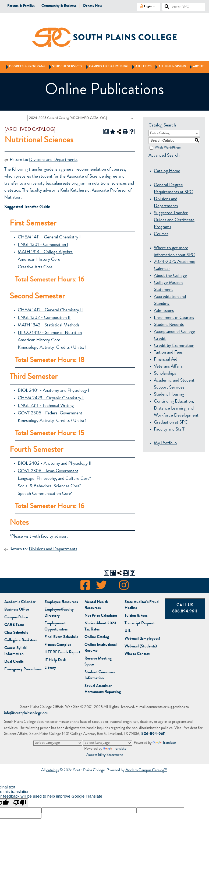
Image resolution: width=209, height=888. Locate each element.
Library (50, 668)
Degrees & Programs (24, 67)
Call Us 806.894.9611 (184, 608)
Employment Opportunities (56, 627)
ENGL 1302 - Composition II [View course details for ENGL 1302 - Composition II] (44, 318)
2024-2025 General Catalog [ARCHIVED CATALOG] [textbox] (68, 118)
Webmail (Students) (141, 647)
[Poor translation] (19, 803)
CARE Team (14, 625)
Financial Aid (165, 359)
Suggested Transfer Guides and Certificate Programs (174, 220)
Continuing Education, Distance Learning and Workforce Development (176, 408)
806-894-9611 (153, 734)
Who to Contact (137, 654)
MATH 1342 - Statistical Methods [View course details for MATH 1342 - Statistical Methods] (48, 325)
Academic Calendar (20, 602)
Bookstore (20, 641)
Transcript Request (140, 624)
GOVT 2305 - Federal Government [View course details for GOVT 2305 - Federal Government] (50, 413)
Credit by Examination (174, 346)
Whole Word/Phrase (167, 147)
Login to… (147, 6)
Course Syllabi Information (15, 651)
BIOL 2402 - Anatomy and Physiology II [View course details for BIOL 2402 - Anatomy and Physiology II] (54, 463)
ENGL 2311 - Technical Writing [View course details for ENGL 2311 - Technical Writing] (46, 406)
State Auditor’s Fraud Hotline (142, 605)
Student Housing (169, 394)
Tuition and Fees (168, 352)
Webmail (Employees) (142, 639)
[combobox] (81, 118)
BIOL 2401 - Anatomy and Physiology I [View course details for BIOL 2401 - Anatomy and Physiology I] (53, 391)
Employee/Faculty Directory (59, 613)
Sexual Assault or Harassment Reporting (102, 689)
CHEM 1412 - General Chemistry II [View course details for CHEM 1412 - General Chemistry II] (50, 310)
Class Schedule (16, 633)
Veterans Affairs (168, 366)
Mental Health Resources (96, 605)
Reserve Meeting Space (98, 662)
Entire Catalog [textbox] (159, 133)
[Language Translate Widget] (57, 742)
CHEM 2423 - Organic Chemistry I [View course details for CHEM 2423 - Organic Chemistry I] (51, 398)
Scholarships (165, 373)
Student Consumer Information (99, 676)
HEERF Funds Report (62, 653)
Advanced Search (163, 155)
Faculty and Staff (169, 429)
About (196, 67)
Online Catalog (96, 637)
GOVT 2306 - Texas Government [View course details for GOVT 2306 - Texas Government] (48, 471)
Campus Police (16, 618)
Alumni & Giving (170, 67)
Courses (161, 234)
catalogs (52, 771)
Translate (164, 743)
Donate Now (92, 6)
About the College (170, 276)
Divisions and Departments (53, 160)
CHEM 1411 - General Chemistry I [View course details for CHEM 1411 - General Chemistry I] (49, 237)
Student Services (64, 67)
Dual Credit (13, 662)
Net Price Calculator (100, 616)
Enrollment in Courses (174, 318)
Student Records (169, 325)
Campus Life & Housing (106, 67)
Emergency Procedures (22, 670)
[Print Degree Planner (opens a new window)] (106, 131)
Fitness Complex (57, 645)
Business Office (16, 610)
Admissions (164, 311)
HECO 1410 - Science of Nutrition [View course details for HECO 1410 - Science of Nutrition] (50, 333)
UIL (128, 631)
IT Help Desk (55, 660)
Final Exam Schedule (61, 637)
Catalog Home (167, 171)
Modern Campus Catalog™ (146, 771)
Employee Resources (61, 602)
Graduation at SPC (171, 422)
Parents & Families (21, 6)
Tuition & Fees (136, 616)
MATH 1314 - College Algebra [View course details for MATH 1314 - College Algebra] (45, 252)
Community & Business (58, 6)
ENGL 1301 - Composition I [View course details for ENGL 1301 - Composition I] (43, 245)
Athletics (141, 67)
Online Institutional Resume (100, 648)
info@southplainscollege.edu (26, 713)
